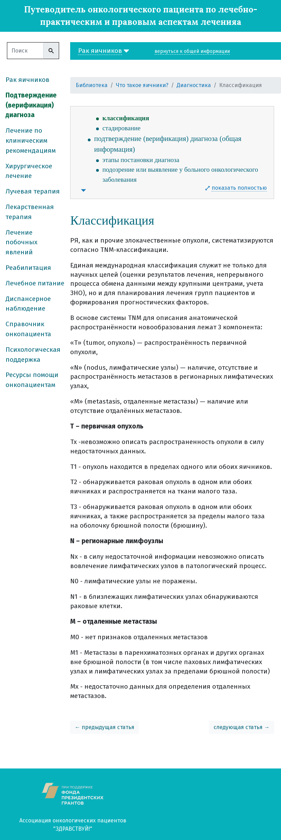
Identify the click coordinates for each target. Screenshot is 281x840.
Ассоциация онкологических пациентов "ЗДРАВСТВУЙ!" (73, 824)
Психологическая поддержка (33, 355)
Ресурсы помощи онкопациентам (32, 380)
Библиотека (91, 85)
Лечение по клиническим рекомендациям (31, 140)
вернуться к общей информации (192, 51)
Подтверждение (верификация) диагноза (31, 105)
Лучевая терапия (33, 191)
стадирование (121, 128)
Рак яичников (27, 80)
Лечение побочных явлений (21, 242)
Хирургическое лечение (29, 171)
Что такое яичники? (142, 85)
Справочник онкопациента (28, 329)
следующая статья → (242, 727)
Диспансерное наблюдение (28, 304)
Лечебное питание (35, 283)
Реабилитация (28, 268)
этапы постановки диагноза (140, 159)
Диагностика (194, 85)
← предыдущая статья (104, 727)
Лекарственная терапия (30, 212)
